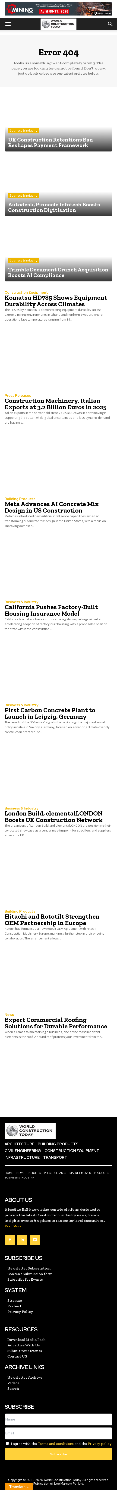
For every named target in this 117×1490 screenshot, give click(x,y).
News (9, 1015)
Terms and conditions (56, 1443)
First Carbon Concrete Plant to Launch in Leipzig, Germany (50, 713)
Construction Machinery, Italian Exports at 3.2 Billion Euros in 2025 (56, 404)
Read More (13, 1226)
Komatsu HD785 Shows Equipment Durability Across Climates (56, 301)
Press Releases (18, 395)
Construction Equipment (26, 292)
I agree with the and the (58, 1443)
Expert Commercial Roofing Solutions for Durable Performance (56, 1023)
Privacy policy (99, 1443)
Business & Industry (23, 130)
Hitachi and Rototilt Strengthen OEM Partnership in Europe (52, 920)
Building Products (20, 499)
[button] (7, 24)
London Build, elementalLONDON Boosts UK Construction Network (54, 817)
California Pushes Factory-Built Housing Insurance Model (51, 610)
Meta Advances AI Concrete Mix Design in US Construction (52, 507)
